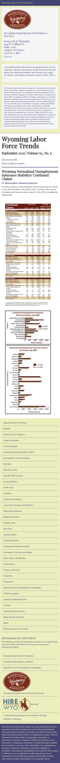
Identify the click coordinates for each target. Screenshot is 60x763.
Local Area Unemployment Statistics (18, 505)
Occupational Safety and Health (16, 546)
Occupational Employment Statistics (18, 662)
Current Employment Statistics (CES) (18, 452)
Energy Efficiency (10, 482)
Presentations (9, 564)
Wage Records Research (13, 617)
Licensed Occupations (12, 499)
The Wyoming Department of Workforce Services (23, 683)
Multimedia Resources (12, 511)
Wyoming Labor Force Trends (15, 629)
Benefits (6, 429)
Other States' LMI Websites (14, 558)
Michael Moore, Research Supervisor (21, 183)
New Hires (7, 529)
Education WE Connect (13, 476)
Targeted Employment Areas (15, 599)
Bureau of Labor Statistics (14, 435)
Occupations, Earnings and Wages (17, 552)
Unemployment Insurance (14, 611)
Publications (8, 582)
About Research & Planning (14, 423)
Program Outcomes (11, 570)
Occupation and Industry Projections (18, 656)
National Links (9, 523)
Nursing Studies (10, 535)
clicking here (7, 195)
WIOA (5, 623)
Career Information (11, 440)
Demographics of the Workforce (16, 458)
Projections (8, 576)
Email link (8, 57)
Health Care (8, 488)
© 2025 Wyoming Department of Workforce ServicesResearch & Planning (25, 717)
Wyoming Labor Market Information (17, 3)
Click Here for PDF (9, 160)
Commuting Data (10, 446)
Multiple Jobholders (11, 517)
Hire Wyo (20, 704)
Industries (7, 493)
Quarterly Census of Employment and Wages (22, 588)
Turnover (7, 605)
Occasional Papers (11, 541)
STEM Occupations (11, 594)
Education (7, 464)
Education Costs (10, 470)
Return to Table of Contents (13, 163)
